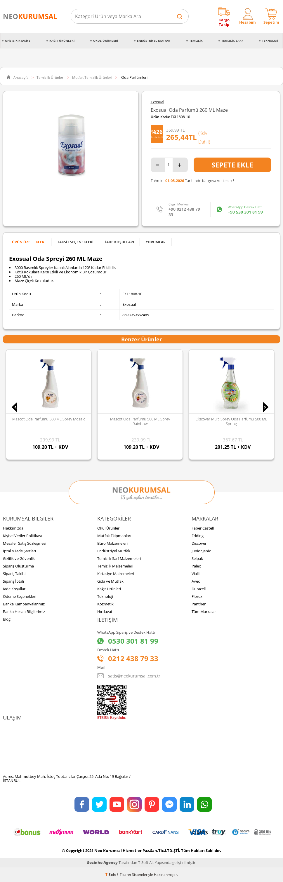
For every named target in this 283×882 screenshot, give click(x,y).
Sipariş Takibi (14, 573)
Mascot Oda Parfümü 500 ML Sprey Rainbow (140, 421)
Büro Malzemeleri (112, 543)
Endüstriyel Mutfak (153, 41)
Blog (7, 619)
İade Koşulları (14, 588)
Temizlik (196, 41)
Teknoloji (270, 41)
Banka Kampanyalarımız (24, 604)
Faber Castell (203, 528)
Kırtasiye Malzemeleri (115, 573)
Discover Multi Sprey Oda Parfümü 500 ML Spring (231, 421)
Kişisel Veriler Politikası (22, 535)
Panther (199, 604)
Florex (197, 596)
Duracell (199, 588)
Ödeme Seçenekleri (19, 596)
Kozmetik (105, 604)
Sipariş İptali (13, 581)
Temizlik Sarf (232, 41)
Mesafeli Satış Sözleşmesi (24, 543)
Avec (196, 581)
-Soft (111, 874)
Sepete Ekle (232, 165)
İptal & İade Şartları (19, 551)
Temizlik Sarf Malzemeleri (119, 558)
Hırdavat (104, 611)
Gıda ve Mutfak (110, 581)
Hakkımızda (13, 528)
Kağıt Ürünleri (61, 41)
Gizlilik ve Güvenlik (19, 558)
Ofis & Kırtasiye (17, 41)
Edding (198, 535)
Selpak (197, 558)
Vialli (195, 573)
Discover (199, 543)
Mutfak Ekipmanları (114, 535)
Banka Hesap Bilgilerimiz (24, 611)
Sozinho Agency (102, 862)
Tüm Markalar (204, 611)
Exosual (157, 102)
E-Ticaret (124, 874)
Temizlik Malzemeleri (115, 566)
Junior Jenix (201, 551)
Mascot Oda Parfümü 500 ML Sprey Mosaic (48, 419)
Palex (196, 566)
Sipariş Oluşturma (18, 566)
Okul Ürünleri (105, 41)
